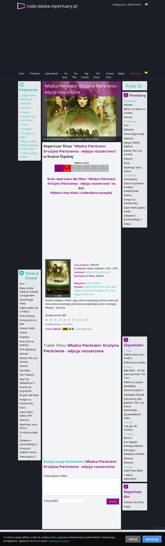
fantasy (89, 272)
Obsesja (128, 458)
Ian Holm (110, 290)
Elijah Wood (90, 286)
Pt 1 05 (105, 168)
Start (21, 73)
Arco (126, 125)
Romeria (128, 462)
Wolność (24, 420)
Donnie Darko (27, 328)
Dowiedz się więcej (59, 540)
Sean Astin (104, 286)
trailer (87, 138)
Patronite (135, 73)
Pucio (127, 163)
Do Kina (65, 75)
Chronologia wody (134, 133)
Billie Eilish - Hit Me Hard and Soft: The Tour (134, 374)
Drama (127, 195)
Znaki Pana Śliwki (133, 470)
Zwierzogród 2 (27, 456)
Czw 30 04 (98, 168)
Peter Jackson (61, 99)
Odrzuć (133, 539)
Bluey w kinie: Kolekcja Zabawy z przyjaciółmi (28, 145)
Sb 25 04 (59, 168)
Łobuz (127, 223)
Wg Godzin (85, 75)
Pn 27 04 (75, 168)
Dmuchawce (130, 179)
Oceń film (67, 324)
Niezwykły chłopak (134, 394)
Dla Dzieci (96, 75)
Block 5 (128, 437)
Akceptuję (152, 539)
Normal (128, 117)
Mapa (121, 73)
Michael (128, 104)
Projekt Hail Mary (29, 395)
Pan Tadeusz (26, 374)
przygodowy (103, 272)
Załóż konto (134, 4)
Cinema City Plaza (134, 502)
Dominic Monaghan (92, 290)
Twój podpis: (51, 500)
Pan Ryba (24, 370)
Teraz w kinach (32, 275)
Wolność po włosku (134, 362)
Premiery (35, 73)
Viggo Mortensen (84, 294)
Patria (127, 506)
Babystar (129, 129)
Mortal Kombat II (133, 390)
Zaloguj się (118, 4)
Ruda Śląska (133, 86)
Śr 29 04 (90, 168)
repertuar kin (57, 138)
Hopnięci (27, 129)
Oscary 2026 (110, 75)
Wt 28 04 (82, 168)
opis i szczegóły (74, 138)
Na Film (74, 75)
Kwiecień (129, 138)
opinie (95, 138)
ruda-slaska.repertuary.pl (52, 6)
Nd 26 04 (67, 168)
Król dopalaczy (27, 349)
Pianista (128, 158)
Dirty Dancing (27, 315)
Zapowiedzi (51, 73)
